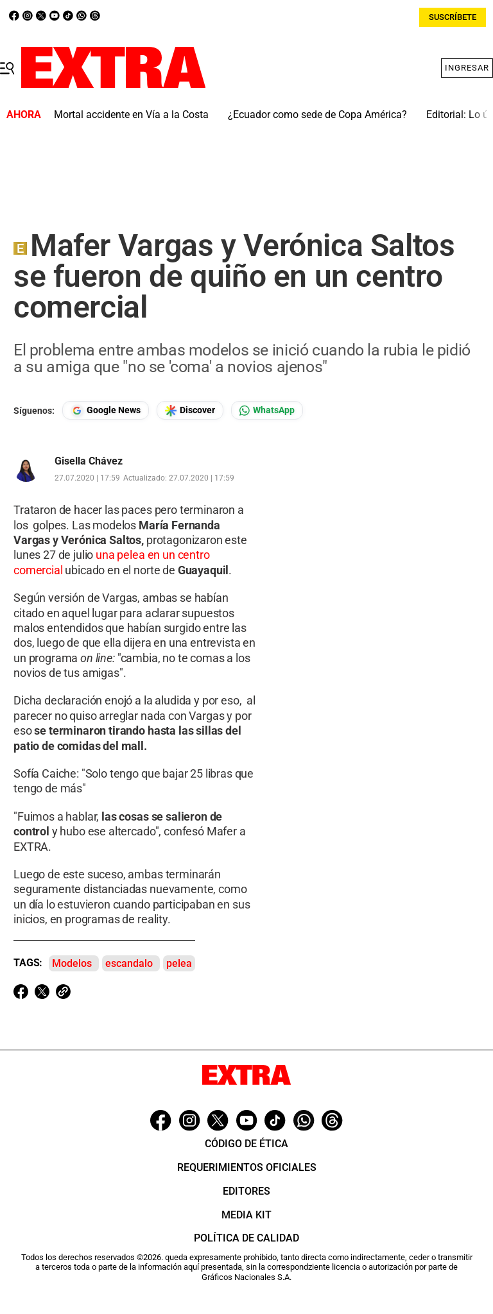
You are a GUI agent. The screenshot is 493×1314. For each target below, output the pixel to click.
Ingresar (467, 68)
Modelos (72, 963)
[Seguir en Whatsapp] (267, 410)
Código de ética (246, 1144)
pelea (179, 963)
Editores (246, 1191)
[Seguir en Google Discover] (190, 410)
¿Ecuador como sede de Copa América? (317, 114)
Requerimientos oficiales (246, 1167)
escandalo (129, 963)
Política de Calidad (246, 1238)
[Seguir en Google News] (105, 410)
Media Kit (246, 1215)
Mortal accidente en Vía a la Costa (131, 114)
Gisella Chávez (89, 461)
